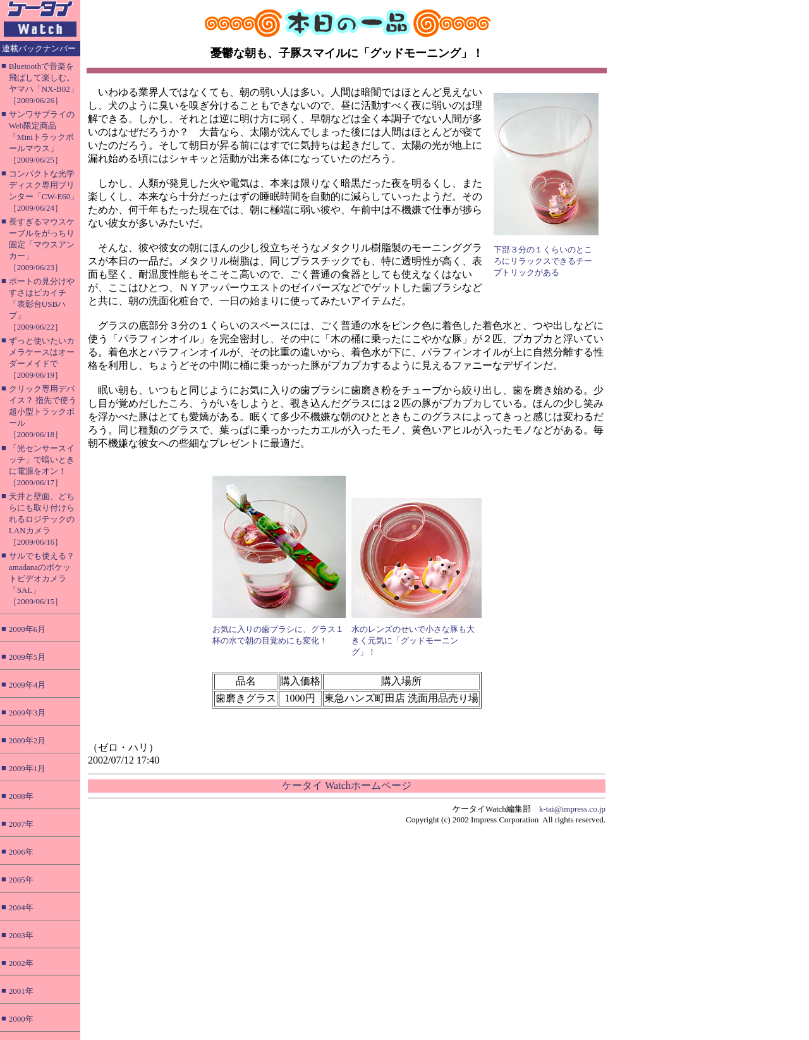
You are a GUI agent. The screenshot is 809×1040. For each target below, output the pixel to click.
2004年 (21, 907)
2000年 (21, 1019)
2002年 (21, 963)
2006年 (21, 852)
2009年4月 (27, 685)
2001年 (21, 991)
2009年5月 (27, 657)
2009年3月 (27, 712)
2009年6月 (27, 629)
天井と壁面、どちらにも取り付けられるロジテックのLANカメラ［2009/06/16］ (42, 519)
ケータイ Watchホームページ (346, 785)
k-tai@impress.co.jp (572, 809)
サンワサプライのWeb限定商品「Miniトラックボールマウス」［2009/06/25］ (42, 136)
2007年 (21, 824)
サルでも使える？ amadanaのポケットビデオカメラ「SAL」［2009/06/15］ (42, 578)
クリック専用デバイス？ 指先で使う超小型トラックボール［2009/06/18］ (42, 411)
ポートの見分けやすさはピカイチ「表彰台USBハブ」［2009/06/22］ (42, 303)
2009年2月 (27, 740)
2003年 (21, 935)
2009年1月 (27, 768)
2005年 (21, 879)
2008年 (21, 796)
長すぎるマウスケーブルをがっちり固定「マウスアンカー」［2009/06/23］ (42, 244)
